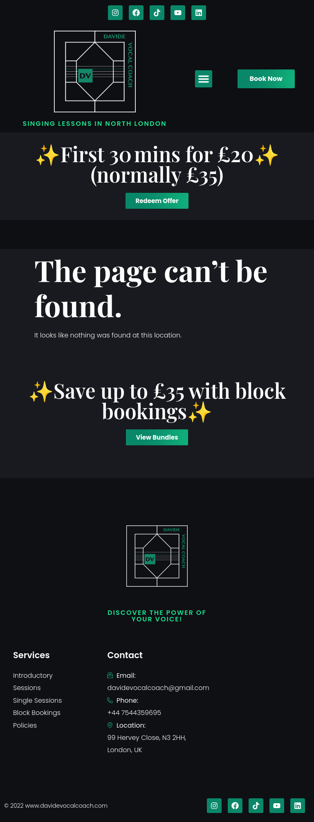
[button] (203, 78)
